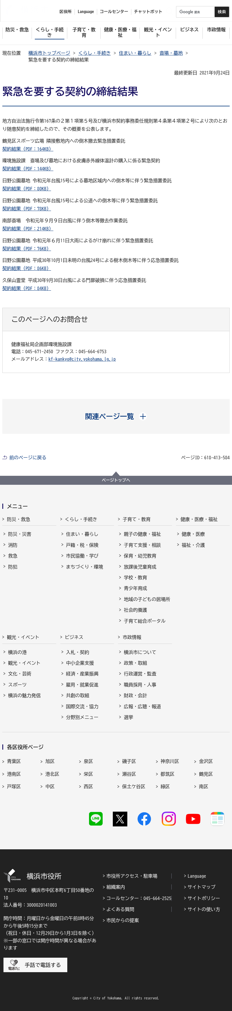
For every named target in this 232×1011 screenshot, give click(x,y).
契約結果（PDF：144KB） (27, 168)
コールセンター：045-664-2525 (138, 898)
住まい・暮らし (135, 53)
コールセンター (114, 12)
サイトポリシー (204, 898)
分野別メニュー (82, 717)
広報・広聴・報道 (142, 706)
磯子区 (129, 761)
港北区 (52, 774)
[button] (116, 416)
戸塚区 (14, 786)
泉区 (88, 761)
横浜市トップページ (49, 53)
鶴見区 (206, 774)
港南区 (14, 774)
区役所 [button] (65, 12)
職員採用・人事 (140, 684)
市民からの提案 (122, 920)
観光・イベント (23, 637)
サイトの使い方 (204, 909)
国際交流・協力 (82, 706)
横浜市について (140, 652)
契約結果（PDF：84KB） (26, 288)
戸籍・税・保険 (82, 545)
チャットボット (148, 12)
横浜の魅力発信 (24, 695)
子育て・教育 (137, 519)
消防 (12, 545)
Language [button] (86, 12)
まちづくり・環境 (84, 566)
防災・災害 (19, 534)
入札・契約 (77, 652)
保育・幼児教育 (140, 555)
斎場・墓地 (171, 53)
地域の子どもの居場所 (147, 599)
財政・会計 (135, 695)
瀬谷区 (129, 774)
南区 (203, 786)
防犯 (12, 566)
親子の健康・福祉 (142, 534)
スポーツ (17, 684)
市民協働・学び (82, 555)
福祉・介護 (193, 545)
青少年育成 (135, 588)
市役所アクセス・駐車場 (131, 876)
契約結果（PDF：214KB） (27, 228)
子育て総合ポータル (145, 621)
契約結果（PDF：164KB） (27, 149)
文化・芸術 (19, 673)
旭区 (50, 761)
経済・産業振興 (82, 673)
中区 (50, 786)
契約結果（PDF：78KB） (26, 208)
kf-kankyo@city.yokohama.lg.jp (82, 359)
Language (197, 876)
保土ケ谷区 (133, 786)
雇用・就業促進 (82, 684)
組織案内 (115, 887)
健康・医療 (193, 534)
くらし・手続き (94, 53)
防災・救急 (18, 519)
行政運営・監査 (140, 673)
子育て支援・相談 (142, 545)
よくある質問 (120, 909)
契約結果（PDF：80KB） (26, 188)
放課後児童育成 (140, 566)
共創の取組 (77, 695)
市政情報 (132, 637)
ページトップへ (116, 480)
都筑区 (168, 774)
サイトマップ (201, 887)
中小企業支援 (80, 663)
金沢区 (206, 761)
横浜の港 (17, 652)
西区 (88, 786)
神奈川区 (170, 761)
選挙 (128, 717)
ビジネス (74, 637)
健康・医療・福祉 (199, 519)
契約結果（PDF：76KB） (26, 248)
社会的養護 (135, 610)
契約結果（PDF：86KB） (26, 268)
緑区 (165, 786)
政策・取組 (135, 663)
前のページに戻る (27, 457)
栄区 (88, 774)
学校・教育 (135, 577)
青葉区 (14, 761)
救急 (12, 555)
